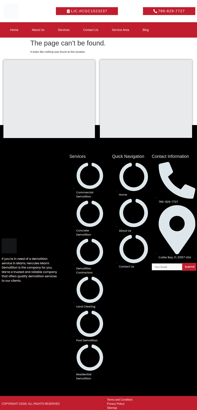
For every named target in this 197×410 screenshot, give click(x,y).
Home (14, 30)
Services (64, 30)
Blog (146, 30)
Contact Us (91, 30)
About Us (38, 30)
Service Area (121, 30)
